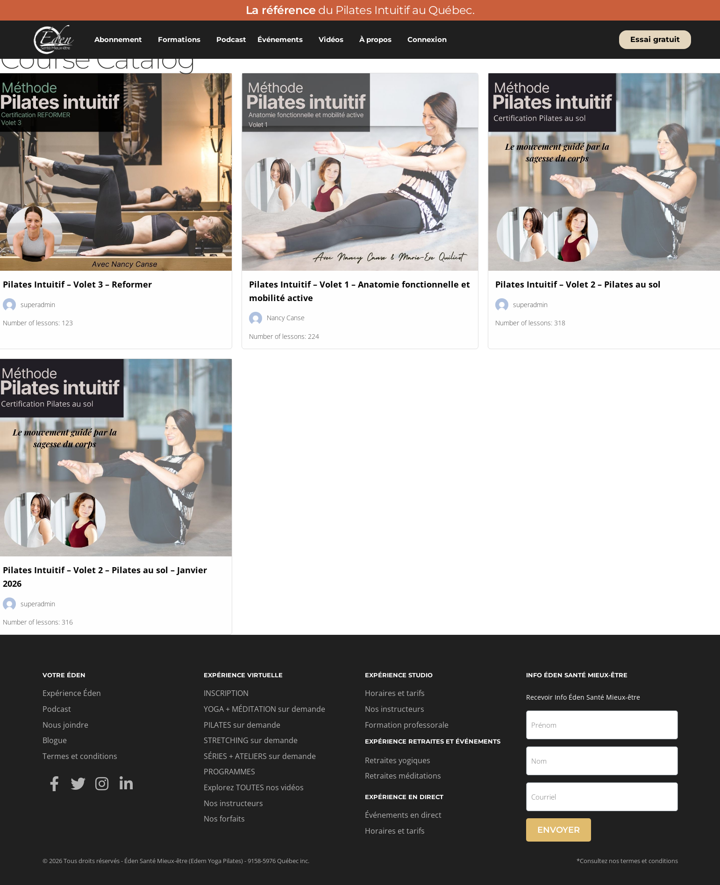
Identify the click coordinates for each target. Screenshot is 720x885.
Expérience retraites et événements (432, 741)
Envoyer (558, 830)
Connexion (429, 39)
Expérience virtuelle (243, 675)
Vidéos (333, 39)
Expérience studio (399, 675)
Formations (181, 39)
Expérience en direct (404, 797)
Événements (282, 39)
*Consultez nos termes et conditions (627, 861)
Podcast (231, 39)
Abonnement (120, 39)
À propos (377, 39)
